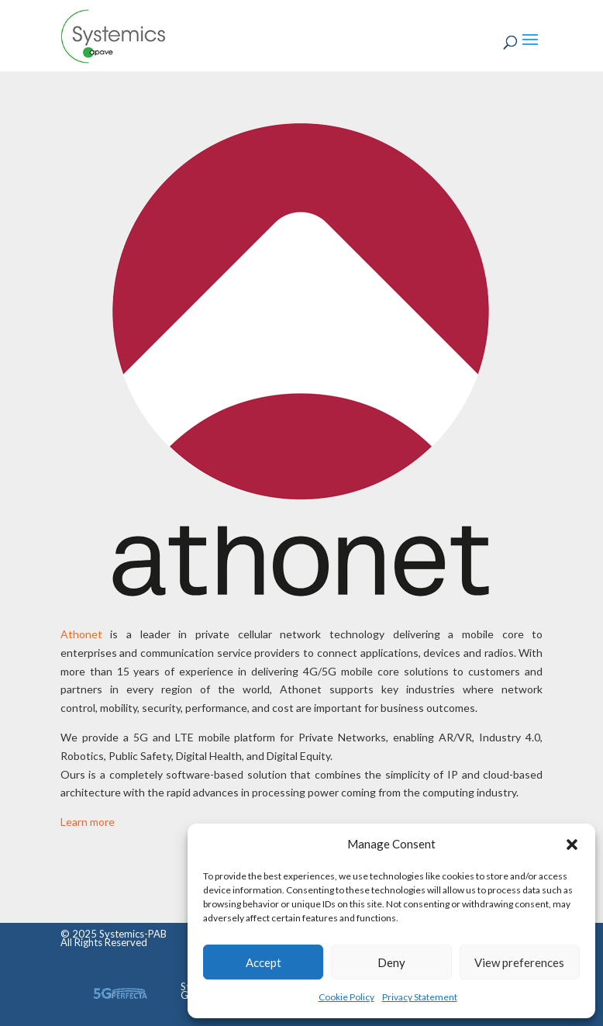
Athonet (81, 634)
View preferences (519, 962)
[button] (572, 844)
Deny (391, 962)
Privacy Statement (419, 997)
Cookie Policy (346, 997)
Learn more (87, 821)
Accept (263, 962)
